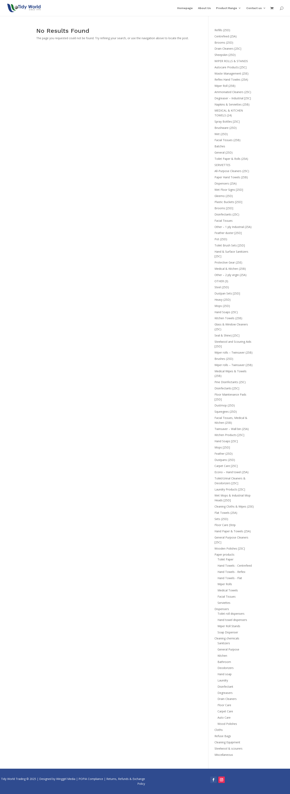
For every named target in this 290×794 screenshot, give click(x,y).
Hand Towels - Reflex (231, 572)
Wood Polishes (227, 724)
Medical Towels (228, 590)
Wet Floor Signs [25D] (228, 190)
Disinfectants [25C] (226, 388)
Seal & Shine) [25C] (226, 335)
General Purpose (228, 649)
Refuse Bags (222, 736)
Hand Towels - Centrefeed (235, 565)
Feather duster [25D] (228, 233)
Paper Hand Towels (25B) (231, 177)
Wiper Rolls (225, 584)
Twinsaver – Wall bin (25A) (231, 429)
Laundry (223, 680)
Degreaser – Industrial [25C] (232, 98)
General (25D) (223, 152)
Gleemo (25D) (223, 196)
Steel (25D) (221, 287)
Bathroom (224, 662)
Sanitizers (224, 643)
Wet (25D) (221, 134)
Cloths (218, 730)
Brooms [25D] (223, 208)
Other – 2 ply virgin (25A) (230, 275)
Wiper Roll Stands (229, 626)
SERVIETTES (222, 165)
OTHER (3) (221, 281)
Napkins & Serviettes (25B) (232, 104)
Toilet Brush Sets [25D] (229, 245)
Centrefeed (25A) (225, 36)
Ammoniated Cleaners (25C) (232, 92)
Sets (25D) (221, 519)
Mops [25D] (222, 447)
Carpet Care (225, 711)
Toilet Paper (225, 559)
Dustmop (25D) (224, 405)
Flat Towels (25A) (225, 513)
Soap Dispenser (228, 632)
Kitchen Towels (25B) (228, 318)
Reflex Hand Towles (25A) (231, 79)
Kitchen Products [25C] (229, 435)
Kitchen (222, 656)
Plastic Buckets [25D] (228, 202)
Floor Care (224, 705)
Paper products (224, 554)
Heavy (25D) (222, 300)
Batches (219, 146)
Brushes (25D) (223, 359)
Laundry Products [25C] (229, 489)
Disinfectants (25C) (226, 214)
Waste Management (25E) (231, 73)
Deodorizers (226, 668)
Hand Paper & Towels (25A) (232, 531)
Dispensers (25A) (225, 183)
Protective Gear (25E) (228, 262)
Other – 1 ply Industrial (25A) (233, 227)
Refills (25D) (222, 30)
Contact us (254, 8)
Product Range (226, 8)
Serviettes (224, 603)
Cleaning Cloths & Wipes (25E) (234, 506)
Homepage (185, 8)
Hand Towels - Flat (230, 578)
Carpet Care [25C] (226, 466)
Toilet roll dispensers (231, 614)
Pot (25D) (220, 239)
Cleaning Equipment (227, 742)
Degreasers (225, 693)
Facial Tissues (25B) (227, 140)
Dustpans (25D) (224, 460)
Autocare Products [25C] (230, 67)
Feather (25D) (223, 453)
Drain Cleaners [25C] (227, 48)
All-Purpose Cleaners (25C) (231, 171)
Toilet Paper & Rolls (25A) (231, 159)
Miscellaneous (223, 755)
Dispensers (221, 609)
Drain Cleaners (227, 699)
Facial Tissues (223, 221)
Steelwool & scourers (228, 748)
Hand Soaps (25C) (226, 312)
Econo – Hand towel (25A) (231, 472)
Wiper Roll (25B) (224, 86)
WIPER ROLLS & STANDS (231, 61)
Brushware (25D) (225, 128)
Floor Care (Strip (225, 525)
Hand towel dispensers (232, 620)
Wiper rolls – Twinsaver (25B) (233, 352)
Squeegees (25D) (225, 411)
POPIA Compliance (91, 779)
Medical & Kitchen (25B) (230, 269)
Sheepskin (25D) (225, 55)
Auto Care (224, 717)
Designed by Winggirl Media (57, 779)
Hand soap (225, 674)
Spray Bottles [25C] (227, 121)
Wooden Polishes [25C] (229, 548)
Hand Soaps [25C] (226, 441)
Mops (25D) (222, 306)
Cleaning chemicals (226, 638)
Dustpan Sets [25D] (227, 293)
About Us (204, 8)
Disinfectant (225, 686)
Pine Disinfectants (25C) (230, 382)
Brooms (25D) (223, 42)
